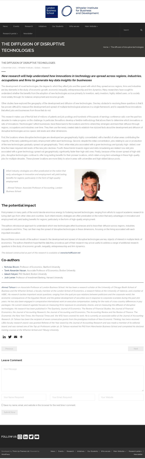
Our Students (93, 452)
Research (46, 68)
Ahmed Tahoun (8, 288)
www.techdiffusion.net (70, 254)
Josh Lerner (9, 278)
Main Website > (119, 452)
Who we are (105, 452)
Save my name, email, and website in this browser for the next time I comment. (40, 406)
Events (61, 452)
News (53, 452)
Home (105, 48)
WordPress (5, 455)
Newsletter (138, 455)
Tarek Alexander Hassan (15, 271)
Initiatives (80, 452)
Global (37, 68)
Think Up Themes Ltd (20, 452)
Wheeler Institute (25, 68)
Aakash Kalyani (11, 275)
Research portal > (135, 452)
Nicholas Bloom (11, 268)
